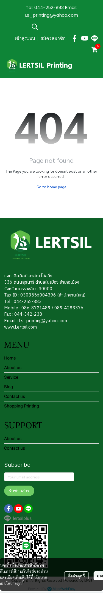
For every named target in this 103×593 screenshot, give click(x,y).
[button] (64, 26)
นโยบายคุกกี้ (14, 583)
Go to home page (51, 186)
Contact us (14, 396)
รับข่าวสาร (19, 490)
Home (10, 358)
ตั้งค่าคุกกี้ (76, 575)
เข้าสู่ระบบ (25, 38)
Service (11, 377)
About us (12, 367)
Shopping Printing (21, 406)
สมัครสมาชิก (53, 38)
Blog (8, 386)
